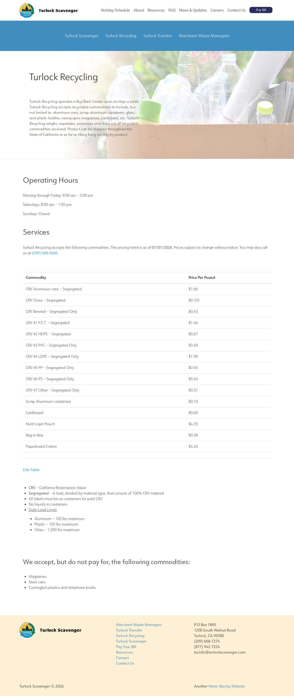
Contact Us (236, 10)
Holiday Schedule (115, 10)
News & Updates (193, 10)
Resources (156, 10)
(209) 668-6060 (44, 253)
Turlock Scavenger (131, 641)
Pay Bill (261, 10)
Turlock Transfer (129, 630)
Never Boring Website (227, 686)
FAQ (171, 10)
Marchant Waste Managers (139, 624)
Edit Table (31, 469)
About (139, 10)
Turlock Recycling (130, 635)
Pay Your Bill (126, 646)
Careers (217, 10)
